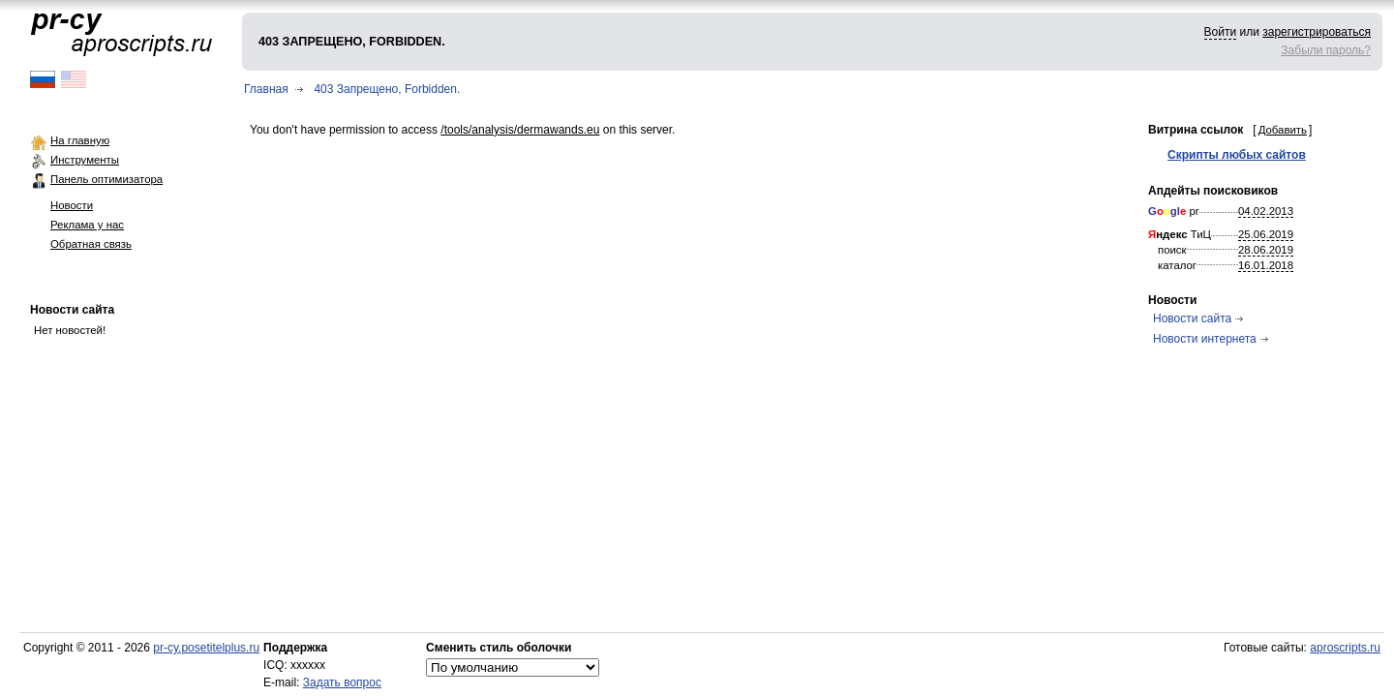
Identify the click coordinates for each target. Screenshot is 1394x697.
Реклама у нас (87, 224)
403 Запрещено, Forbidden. (387, 89)
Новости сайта (72, 310)
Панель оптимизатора (106, 179)
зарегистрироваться (1316, 32)
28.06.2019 (1265, 250)
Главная (266, 89)
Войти (1220, 32)
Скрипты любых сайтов (1236, 155)
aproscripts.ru (1345, 647)
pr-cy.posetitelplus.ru (206, 647)
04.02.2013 (1265, 211)
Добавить (1282, 130)
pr (1173, 211)
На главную (79, 140)
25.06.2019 (1265, 234)
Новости (71, 205)
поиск (1172, 250)
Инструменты (84, 160)
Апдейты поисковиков (1213, 190)
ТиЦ (1179, 234)
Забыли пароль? (1326, 50)
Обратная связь (91, 244)
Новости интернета (1205, 339)
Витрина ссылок (1195, 129)
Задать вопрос (342, 682)
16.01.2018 (1265, 265)
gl (1175, 211)
